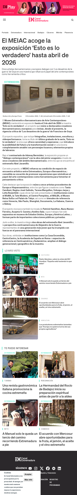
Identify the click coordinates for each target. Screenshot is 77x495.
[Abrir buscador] (72, 19)
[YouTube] (30, 468)
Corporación (42, 479)
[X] (42, 468)
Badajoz (41, 33)
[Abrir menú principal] (4, 19)
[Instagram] (36, 468)
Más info (28, 480)
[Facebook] (48, 468)
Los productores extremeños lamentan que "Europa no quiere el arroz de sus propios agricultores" (55, 326)
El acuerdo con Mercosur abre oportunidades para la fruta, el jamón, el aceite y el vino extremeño (55, 305)
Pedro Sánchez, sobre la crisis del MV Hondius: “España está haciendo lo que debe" (55, 261)
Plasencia (69, 33)
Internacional (29, 33)
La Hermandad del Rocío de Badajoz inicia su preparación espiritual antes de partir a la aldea (55, 391)
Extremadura (16, 33)
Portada (5, 33)
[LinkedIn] (59, 468)
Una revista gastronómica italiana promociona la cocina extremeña (19, 389)
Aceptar (28, 474)
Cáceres (50, 33)
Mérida (59, 33)
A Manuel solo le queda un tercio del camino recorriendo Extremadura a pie (55, 282)
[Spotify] (54, 468)
